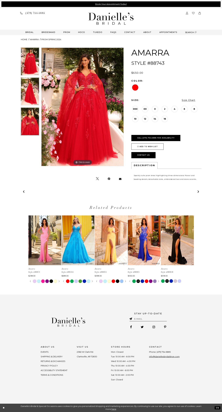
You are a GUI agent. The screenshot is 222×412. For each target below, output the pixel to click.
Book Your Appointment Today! (111, 4)
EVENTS (44, 352)
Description (144, 165)
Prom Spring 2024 (51, 39)
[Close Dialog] (4, 408)
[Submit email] (131, 318)
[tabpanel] (30, 63)
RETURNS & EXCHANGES (53, 361)
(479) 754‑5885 (164, 352)
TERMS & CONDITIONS (52, 375)
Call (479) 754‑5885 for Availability (156, 138)
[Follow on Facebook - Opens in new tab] (131, 327)
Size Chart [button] (188, 100)
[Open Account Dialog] (187, 12)
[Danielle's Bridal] (111, 18)
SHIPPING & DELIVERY (51, 356)
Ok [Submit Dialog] (217, 408)
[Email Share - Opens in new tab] (120, 179)
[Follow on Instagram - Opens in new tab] (154, 327)
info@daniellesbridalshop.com (164, 356)
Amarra (34, 39)
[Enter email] (148, 319)
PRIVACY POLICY (49, 366)
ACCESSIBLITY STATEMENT (54, 370)
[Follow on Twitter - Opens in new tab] (142, 327)
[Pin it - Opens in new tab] (109, 179)
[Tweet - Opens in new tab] (97, 178)
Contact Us (143, 155)
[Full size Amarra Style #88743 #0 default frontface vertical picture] (82, 107)
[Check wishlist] (193, 12)
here (113, 409)
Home (24, 39)
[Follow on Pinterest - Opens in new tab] (165, 327)
